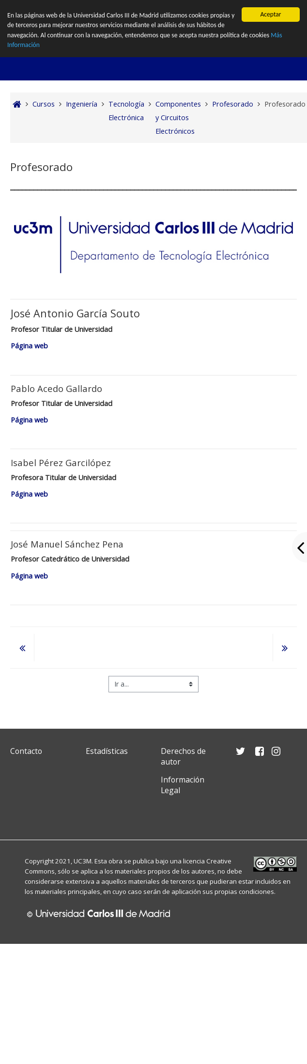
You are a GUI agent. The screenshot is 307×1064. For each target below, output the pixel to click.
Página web (30, 345)
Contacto (26, 751)
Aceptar (270, 14)
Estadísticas (107, 751)
